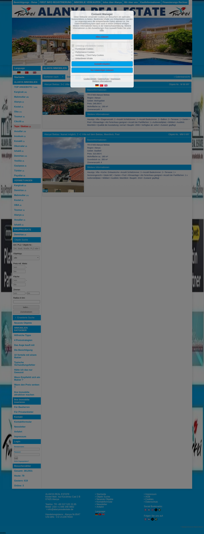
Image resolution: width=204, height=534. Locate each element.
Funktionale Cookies (84, 49)
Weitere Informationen (102, 81)
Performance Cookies (84, 52)
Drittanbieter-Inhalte (84, 58)
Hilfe (102, 30)
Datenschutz (103, 79)
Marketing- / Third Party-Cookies (89, 55)
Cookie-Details (90, 79)
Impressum (115, 79)
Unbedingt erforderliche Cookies (89, 46)
